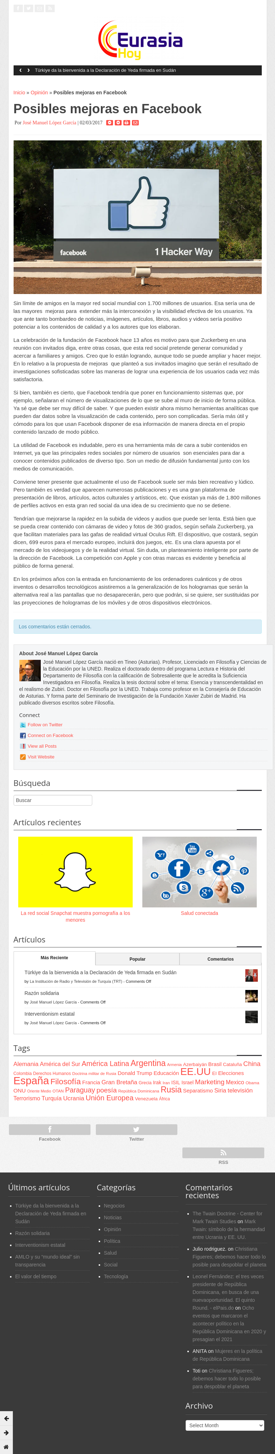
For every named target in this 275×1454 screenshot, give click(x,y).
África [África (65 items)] (164, 1098)
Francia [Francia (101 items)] (91, 1082)
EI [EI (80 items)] (214, 1073)
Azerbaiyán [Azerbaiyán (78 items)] (195, 1064)
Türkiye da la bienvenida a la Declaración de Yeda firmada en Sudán (105, 70)
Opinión (39, 92)
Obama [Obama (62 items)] (252, 1082)
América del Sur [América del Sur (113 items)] (60, 1064)
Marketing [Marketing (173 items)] (209, 1082)
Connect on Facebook (50, 735)
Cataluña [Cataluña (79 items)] (232, 1064)
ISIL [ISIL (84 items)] (175, 1082)
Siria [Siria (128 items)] (220, 1090)
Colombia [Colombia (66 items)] (23, 1073)
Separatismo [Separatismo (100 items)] (198, 1091)
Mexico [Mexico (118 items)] (235, 1082)
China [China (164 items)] (251, 1063)
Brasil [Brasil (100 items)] (214, 1064)
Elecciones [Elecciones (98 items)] (231, 1073)
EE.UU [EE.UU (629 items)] (195, 1071)
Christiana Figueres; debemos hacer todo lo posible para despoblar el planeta (229, 1257)
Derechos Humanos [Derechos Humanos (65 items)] (52, 1073)
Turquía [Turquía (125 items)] (51, 1098)
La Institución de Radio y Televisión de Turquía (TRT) (76, 981)
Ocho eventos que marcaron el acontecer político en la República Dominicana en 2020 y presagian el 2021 (229, 1323)
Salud (110, 1253)
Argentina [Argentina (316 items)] (148, 1063)
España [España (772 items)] (31, 1080)
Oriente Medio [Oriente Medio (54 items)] (39, 1091)
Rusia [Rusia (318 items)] (171, 1089)
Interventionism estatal (50, 1014)
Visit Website (41, 757)
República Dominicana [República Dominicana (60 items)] (138, 1091)
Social (111, 1265)
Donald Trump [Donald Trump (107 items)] (135, 1073)
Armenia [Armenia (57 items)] (174, 1064)
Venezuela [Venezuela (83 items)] (146, 1098)
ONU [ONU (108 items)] (20, 1090)
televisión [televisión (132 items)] (239, 1090)
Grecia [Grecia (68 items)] (145, 1082)
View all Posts (42, 746)
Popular (137, 959)
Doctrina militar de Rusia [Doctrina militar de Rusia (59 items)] (94, 1073)
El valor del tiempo (36, 1276)
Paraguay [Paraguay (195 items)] (80, 1090)
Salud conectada (199, 913)
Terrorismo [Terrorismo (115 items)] (27, 1098)
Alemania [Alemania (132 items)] (26, 1064)
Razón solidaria (42, 993)
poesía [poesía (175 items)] (107, 1090)
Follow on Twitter (45, 724)
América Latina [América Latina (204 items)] (105, 1063)
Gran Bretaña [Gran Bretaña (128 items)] (119, 1082)
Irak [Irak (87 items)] (157, 1082)
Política (112, 1241)
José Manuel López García (49, 122)
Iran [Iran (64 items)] (166, 1082)
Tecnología (116, 1276)
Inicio (19, 92)
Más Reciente (54, 957)
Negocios (114, 1206)
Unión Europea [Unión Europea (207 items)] (109, 1098)
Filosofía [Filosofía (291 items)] (65, 1081)
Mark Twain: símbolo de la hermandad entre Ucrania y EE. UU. (229, 1229)
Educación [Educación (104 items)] (166, 1073)
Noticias (113, 1217)
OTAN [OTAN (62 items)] (58, 1091)
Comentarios (220, 959)
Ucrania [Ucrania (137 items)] (73, 1098)
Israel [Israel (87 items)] (187, 1082)
